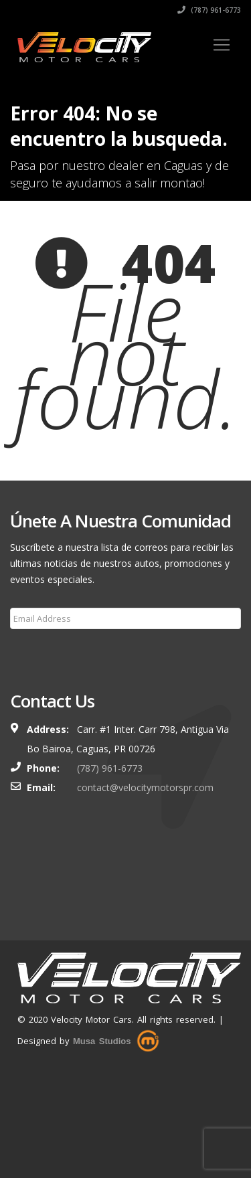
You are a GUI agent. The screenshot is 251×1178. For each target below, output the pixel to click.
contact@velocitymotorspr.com (145, 787)
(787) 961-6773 (209, 10)
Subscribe (39, 651)
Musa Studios (102, 1041)
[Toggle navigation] (221, 44)
